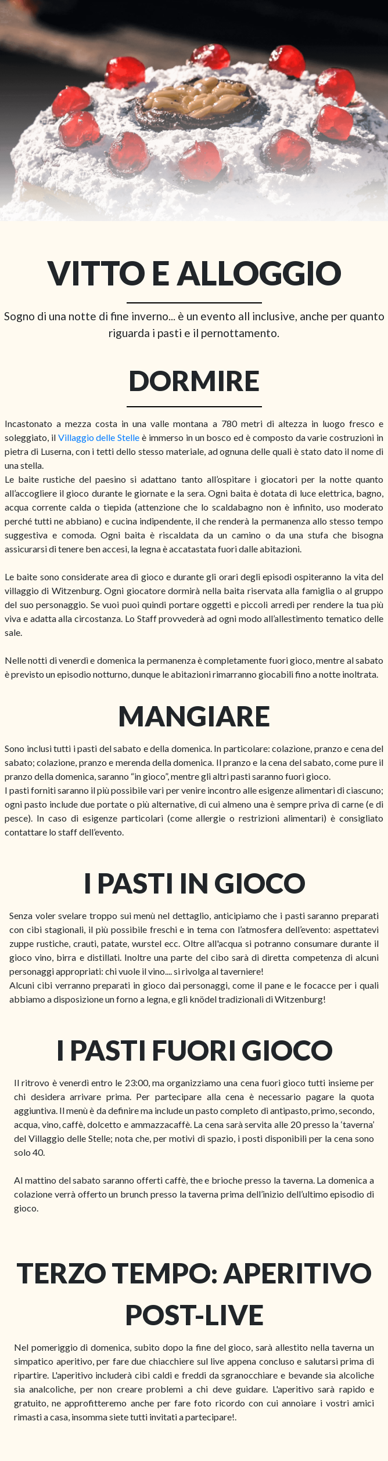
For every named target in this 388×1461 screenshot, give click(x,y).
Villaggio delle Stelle (99, 437)
